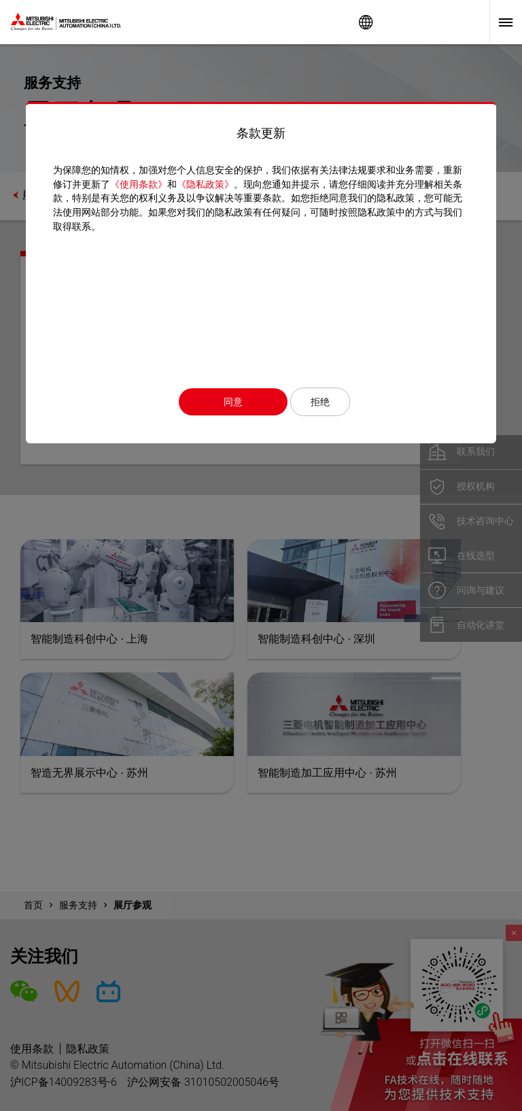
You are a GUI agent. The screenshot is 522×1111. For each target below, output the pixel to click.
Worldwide (365, 22)
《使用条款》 (138, 184)
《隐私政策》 (205, 184)
